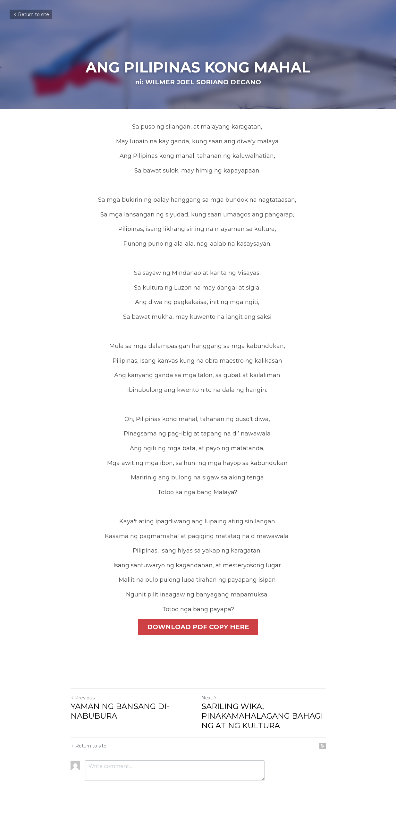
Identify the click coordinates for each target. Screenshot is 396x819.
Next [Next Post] (209, 698)
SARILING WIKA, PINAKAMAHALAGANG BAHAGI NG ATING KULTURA (262, 716)
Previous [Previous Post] (83, 698)
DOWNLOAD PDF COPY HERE (198, 627)
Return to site (31, 14)
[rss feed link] (322, 746)
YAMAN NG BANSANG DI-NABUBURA (120, 711)
